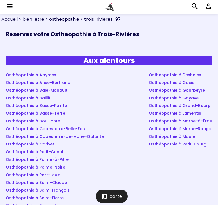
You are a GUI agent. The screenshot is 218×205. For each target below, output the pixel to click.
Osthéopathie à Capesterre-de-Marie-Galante (55, 136)
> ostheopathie (61, 19)
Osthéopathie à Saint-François (38, 190)
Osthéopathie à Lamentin (175, 113)
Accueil (9, 19)
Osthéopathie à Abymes (31, 75)
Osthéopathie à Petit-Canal (34, 152)
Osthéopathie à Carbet (30, 144)
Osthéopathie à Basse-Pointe (36, 105)
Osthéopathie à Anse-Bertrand (38, 82)
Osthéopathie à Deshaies (175, 75)
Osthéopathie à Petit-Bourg (177, 144)
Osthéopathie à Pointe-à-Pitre (37, 159)
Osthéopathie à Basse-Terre (35, 113)
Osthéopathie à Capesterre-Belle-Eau (45, 129)
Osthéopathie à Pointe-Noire (35, 167)
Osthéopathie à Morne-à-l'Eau (180, 121)
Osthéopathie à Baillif (28, 98)
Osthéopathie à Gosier (172, 82)
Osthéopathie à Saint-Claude (36, 182)
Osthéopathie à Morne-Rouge (180, 129)
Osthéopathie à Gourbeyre (177, 90)
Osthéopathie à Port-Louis (33, 175)
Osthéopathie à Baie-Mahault (37, 90)
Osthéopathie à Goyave (174, 98)
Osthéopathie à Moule (172, 136)
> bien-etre (31, 19)
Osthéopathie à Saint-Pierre (35, 198)
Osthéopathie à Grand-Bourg (180, 105)
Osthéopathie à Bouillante (33, 121)
